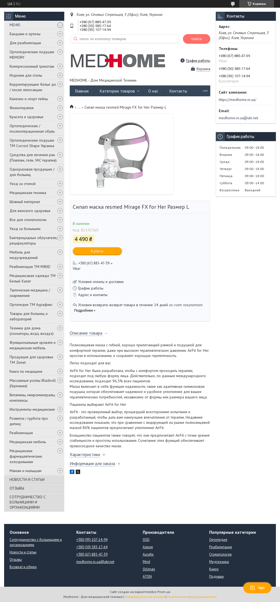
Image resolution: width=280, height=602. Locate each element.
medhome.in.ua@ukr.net (238, 117)
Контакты (178, 91)
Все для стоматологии (28, 219)
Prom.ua (164, 592)
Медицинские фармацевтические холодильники (26, 456)
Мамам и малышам (26, 470)
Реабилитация (21, 432)
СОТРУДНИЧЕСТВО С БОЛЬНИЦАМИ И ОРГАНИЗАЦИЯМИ (28, 502)
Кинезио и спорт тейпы (29, 98)
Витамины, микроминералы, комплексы (32, 397)
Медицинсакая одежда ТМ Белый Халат (33, 278)
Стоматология (220, 554)
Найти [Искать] (196, 39)
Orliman (149, 569)
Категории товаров (117, 91)
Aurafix (148, 554)
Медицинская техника (28, 192)
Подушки (216, 576)
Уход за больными (25, 228)
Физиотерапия (22, 107)
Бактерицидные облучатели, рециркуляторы (33, 240)
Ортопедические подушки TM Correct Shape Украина (32, 143)
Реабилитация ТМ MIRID (30, 266)
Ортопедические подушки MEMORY (32, 54)
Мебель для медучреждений (24, 255)
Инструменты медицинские (32, 409)
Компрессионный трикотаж (32, 66)
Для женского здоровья (30, 210)
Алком (148, 547)
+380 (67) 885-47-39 (91, 554)
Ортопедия (218, 539)
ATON (147, 576)
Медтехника (219, 561)
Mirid (146, 561)
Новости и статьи (23, 552)
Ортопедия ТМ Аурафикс (31, 304)
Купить (97, 251)
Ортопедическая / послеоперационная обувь (32, 128)
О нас (153, 91)
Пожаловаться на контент (145, 597)
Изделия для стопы (26, 75)
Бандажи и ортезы (25, 33)
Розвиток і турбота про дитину (29, 421)
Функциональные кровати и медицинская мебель (33, 345)
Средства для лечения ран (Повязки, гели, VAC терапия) (33, 157)
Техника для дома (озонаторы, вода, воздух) (32, 331)
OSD (146, 539)
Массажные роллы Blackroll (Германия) (33, 383)
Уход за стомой (23, 183)
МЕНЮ (15, 24)
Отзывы (16, 559)
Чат (257, 587)
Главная (82, 91)
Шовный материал (25, 201)
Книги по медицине (26, 371)
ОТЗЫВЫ (17, 488)
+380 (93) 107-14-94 (91, 539)
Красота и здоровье (26, 116)
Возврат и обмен (23, 567)
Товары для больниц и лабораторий (29, 316)
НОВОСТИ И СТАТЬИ (27, 479)
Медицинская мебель (28, 441)
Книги (213, 569)
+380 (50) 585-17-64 (91, 547)
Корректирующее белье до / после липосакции (33, 87)
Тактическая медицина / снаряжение (30, 293)
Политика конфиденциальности (192, 597)
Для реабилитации (25, 42)
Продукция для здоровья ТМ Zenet (31, 359)
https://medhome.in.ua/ (237, 99)
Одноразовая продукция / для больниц (32, 172)
